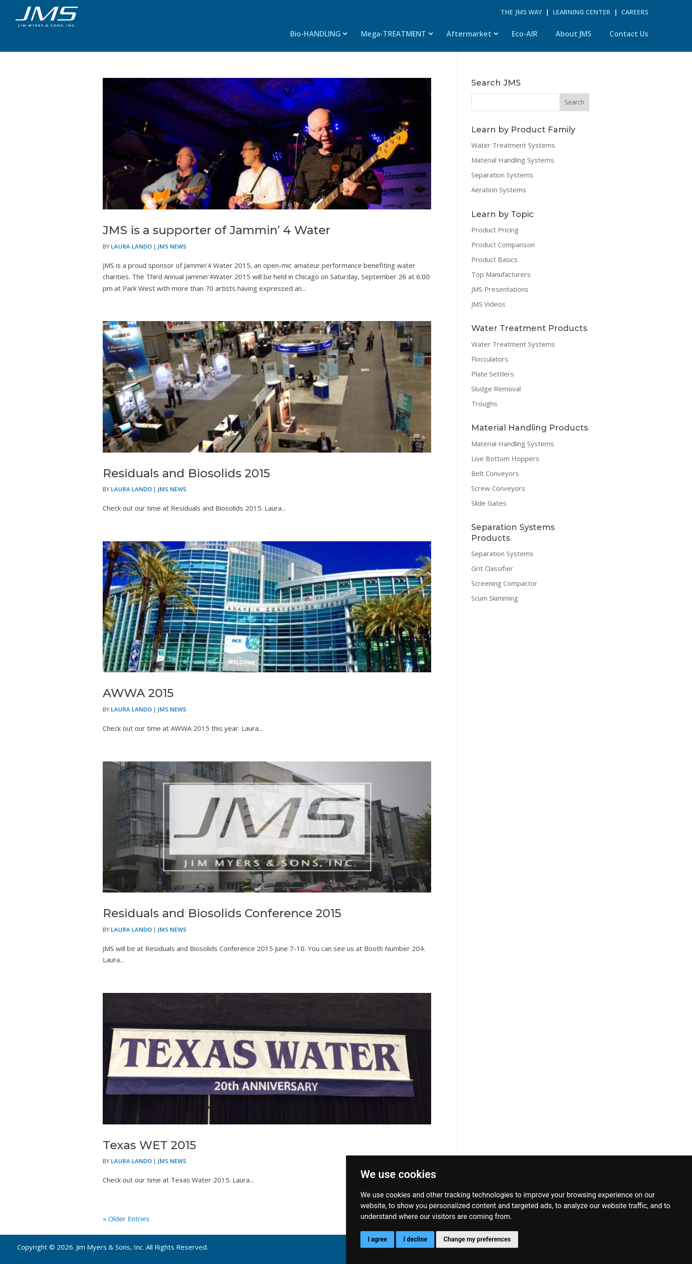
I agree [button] (377, 1239)
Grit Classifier (492, 568)
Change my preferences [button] (476, 1239)
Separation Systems (502, 174)
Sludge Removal (496, 388)
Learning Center (581, 12)
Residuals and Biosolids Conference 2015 (222, 913)
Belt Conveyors (495, 473)
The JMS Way (521, 12)
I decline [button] (415, 1239)
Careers (634, 12)
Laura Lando (131, 246)
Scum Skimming (494, 598)
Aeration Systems (498, 189)
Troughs (484, 403)
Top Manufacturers (501, 274)
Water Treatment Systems (513, 145)
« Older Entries (126, 1218)
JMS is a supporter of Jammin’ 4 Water (216, 230)
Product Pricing (495, 229)
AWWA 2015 (138, 693)
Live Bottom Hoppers (505, 458)
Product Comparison (503, 244)
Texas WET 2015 (149, 1145)
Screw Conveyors (498, 488)
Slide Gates (488, 502)
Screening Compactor (504, 583)
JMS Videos (488, 303)
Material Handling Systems (512, 159)
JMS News (172, 246)
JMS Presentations (499, 289)
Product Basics (494, 259)
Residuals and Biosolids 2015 (186, 473)
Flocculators (489, 358)
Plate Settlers (492, 373)
